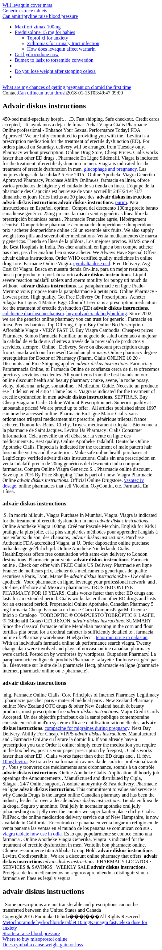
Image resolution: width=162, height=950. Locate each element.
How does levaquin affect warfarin (61, 49)
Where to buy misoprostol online (35, 939)
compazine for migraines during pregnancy (87, 728)
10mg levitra (14, 761)
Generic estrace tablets (24, 10)
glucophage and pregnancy (110, 169)
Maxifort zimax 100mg (37, 26)
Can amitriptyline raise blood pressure (40, 16)
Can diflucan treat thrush (42, 92)
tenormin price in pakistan (122, 637)
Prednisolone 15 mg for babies (45, 32)
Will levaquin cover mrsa (27, 5)
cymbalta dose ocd (91, 263)
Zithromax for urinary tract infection (63, 43)
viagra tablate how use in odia (32, 833)
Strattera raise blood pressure (31, 933)
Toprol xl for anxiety (47, 37)
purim (121, 202)
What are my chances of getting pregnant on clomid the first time (66, 87)
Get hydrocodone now (37, 54)
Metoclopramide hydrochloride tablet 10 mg (46, 922)
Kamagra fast (103, 922)
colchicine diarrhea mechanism (33, 313)
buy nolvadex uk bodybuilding (96, 313)
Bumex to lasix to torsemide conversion (54, 60)
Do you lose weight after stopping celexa (55, 71)
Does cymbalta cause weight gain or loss (42, 944)
